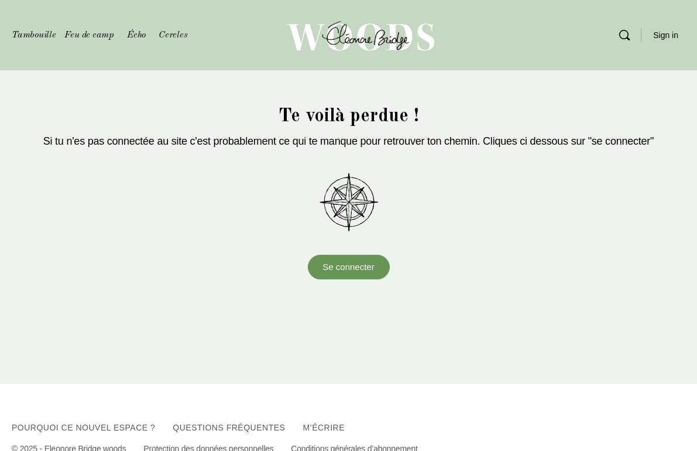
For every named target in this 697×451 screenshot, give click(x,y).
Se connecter (348, 267)
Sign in (665, 35)
